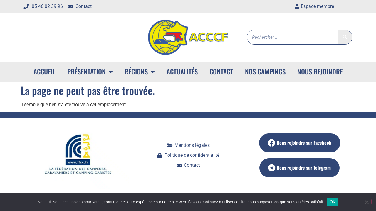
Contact (221, 71)
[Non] (367, 201)
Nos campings (265, 71)
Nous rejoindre (320, 71)
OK (332, 202)
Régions (140, 71)
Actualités (182, 71)
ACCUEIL (44, 71)
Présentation (90, 71)
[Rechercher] (345, 37)
